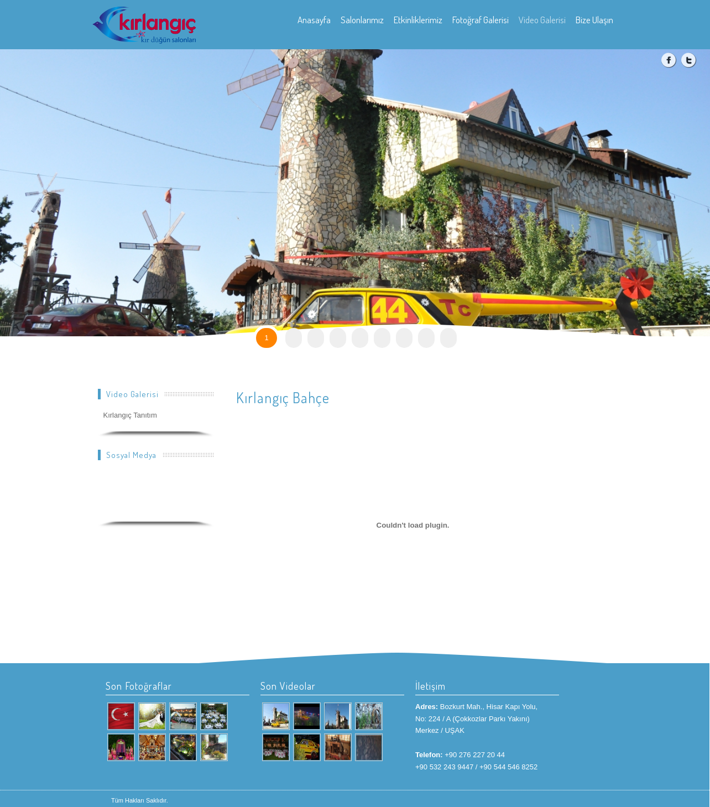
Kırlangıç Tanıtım (130, 415)
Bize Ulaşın (594, 19)
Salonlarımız (362, 19)
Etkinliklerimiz (418, 19)
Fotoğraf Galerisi (480, 19)
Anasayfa (314, 19)
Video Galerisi (542, 19)
